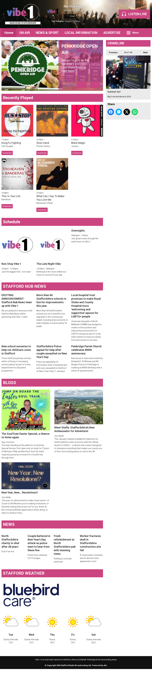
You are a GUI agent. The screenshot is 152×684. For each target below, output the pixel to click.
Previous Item (82, 100)
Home (8, 33)
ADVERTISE (111, 33)
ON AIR (24, 33)
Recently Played (18, 112)
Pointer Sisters (43, 161)
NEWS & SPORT (47, 33)
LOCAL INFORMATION (81, 33)
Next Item (95, 100)
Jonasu (74, 161)
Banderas (6, 214)
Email (70, 16)
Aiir (105, 680)
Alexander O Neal (44, 218)
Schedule (11, 236)
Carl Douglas (58, 21)
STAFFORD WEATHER (23, 588)
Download (7, 168)
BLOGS (9, 397)
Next (144, 52)
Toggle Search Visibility (146, 32)
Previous (111, 52)
